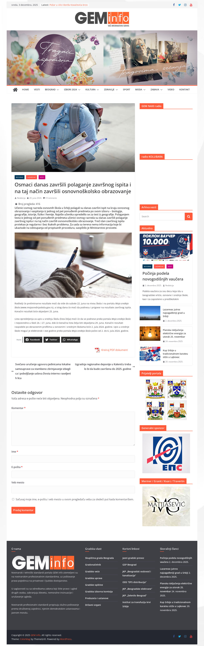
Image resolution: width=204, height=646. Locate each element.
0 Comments (50, 198)
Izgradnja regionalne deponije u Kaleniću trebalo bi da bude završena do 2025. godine (105, 367)
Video (171, 89)
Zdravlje (109, 89)
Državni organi (93, 604)
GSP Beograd (129, 564)
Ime (14, 451)
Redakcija (21, 198)
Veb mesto (17, 482)
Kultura (90, 89)
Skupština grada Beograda (99, 557)
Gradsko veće (92, 571)
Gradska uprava (93, 578)
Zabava (155, 89)
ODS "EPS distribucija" (134, 582)
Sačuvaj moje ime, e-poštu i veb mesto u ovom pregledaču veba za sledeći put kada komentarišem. (75, 499)
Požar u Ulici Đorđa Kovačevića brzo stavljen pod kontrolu (69, 6)
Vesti (37, 89)
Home (25, 89)
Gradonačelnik (93, 564)
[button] (57, 89)
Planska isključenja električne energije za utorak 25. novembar (174, 333)
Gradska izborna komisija (99, 591)
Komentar (18, 408)
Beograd (50, 89)
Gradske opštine (94, 584)
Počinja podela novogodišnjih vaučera (163, 276)
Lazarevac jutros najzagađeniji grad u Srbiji (174, 313)
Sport (126, 89)
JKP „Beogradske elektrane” (137, 588)
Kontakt (184, 89)
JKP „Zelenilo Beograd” (134, 595)
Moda (138, 89)
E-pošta (17, 467)
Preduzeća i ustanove (96, 598)
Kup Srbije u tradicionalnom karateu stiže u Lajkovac (175, 354)
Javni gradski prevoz (133, 557)
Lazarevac (31, 177)
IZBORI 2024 (70, 89)
